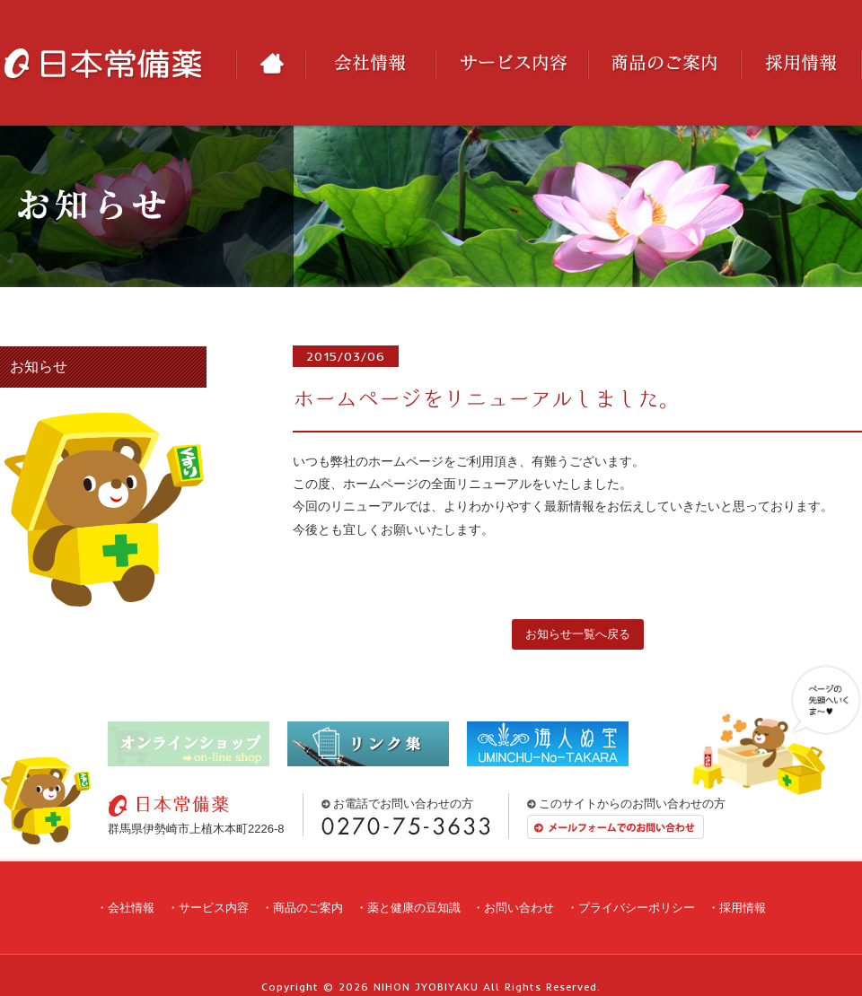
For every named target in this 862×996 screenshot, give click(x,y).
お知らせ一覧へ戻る (577, 634)
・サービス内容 (208, 907)
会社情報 (370, 64)
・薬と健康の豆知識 (408, 907)
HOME (270, 64)
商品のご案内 (664, 64)
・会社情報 (125, 907)
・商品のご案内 (302, 907)
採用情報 (801, 64)
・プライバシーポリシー (631, 907)
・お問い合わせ (513, 907)
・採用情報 (737, 907)
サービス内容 (511, 64)
